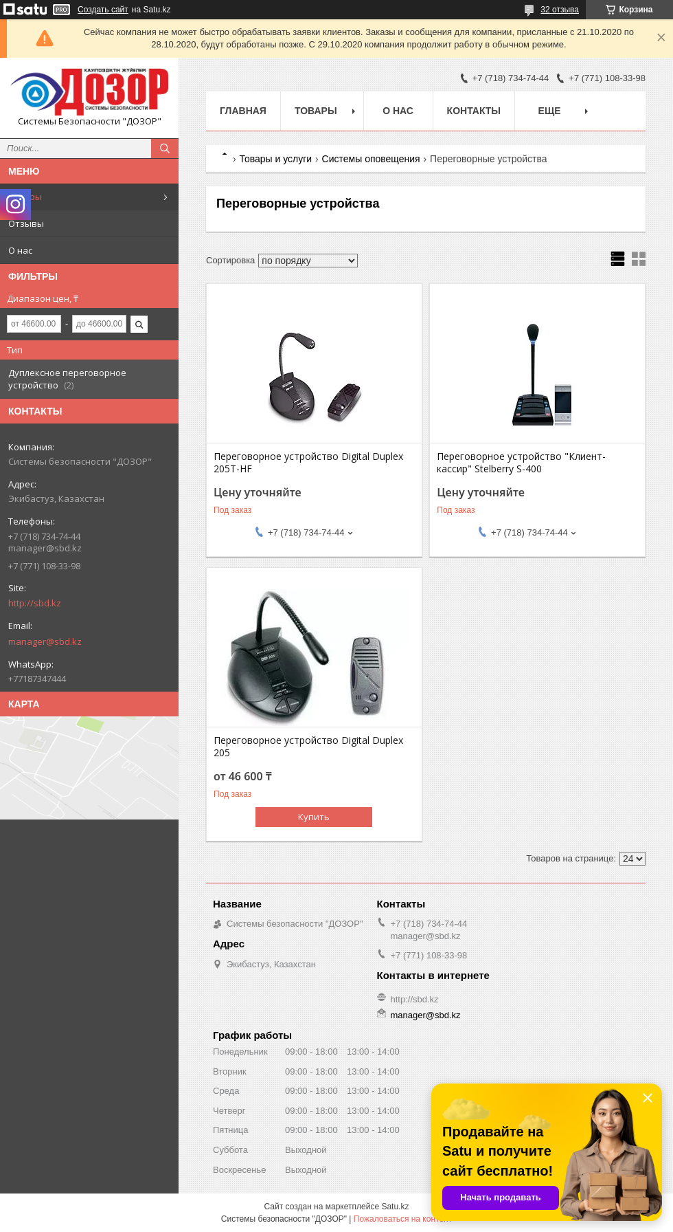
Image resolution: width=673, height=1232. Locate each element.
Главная (243, 110)
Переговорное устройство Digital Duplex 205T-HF (308, 462)
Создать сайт (103, 9)
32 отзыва (559, 9)
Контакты (474, 110)
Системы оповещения (371, 158)
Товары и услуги (275, 158)
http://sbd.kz (34, 603)
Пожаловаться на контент (403, 1219)
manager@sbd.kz (45, 641)
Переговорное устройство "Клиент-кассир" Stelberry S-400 (521, 462)
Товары (25, 196)
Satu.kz (395, 1206)
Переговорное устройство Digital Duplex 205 (308, 746)
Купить (314, 817)
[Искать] (165, 148)
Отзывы (26, 223)
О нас (20, 250)
